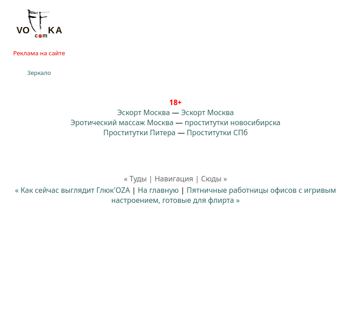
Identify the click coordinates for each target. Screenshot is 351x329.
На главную (158, 190)
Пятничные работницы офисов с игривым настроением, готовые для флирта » (224, 195)
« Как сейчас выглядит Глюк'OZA (72, 190)
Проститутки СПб (217, 132)
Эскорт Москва (143, 112)
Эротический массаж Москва (121, 122)
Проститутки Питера (139, 132)
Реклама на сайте (39, 53)
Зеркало (39, 73)
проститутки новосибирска (233, 122)
